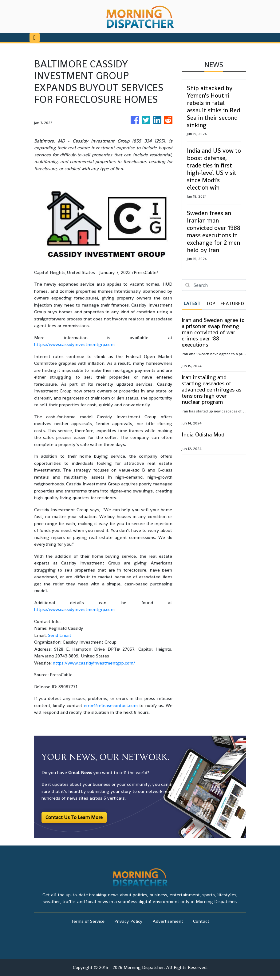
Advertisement (167, 921)
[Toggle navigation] (35, 37)
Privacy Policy (128, 921)
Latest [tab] (191, 303)
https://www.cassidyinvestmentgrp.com (74, 344)
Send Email (59, 635)
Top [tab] (210, 303)
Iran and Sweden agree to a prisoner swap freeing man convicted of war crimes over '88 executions (213, 332)
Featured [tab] (232, 303)
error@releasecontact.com (111, 705)
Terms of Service (88, 921)
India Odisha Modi (204, 434)
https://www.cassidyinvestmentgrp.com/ (94, 663)
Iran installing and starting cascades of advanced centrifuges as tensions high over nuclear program (211, 389)
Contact (201, 921)
